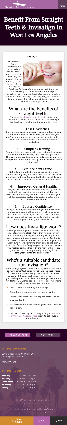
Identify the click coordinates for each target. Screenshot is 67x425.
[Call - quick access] (42, 420)
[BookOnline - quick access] (17, 420)
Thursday (6, 385)
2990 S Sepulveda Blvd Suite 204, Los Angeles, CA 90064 (18, 355)
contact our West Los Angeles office (34, 314)
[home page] (19, 4)
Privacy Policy (38, 403)
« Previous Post (17, 335)
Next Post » (48, 335)
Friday (5, 388)
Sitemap (26, 403)
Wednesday (7, 382)
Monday (6, 376)
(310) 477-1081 (9, 362)
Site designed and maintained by (33, 409)
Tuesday (6, 379)
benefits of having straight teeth (30, 117)
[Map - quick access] (58, 420)
